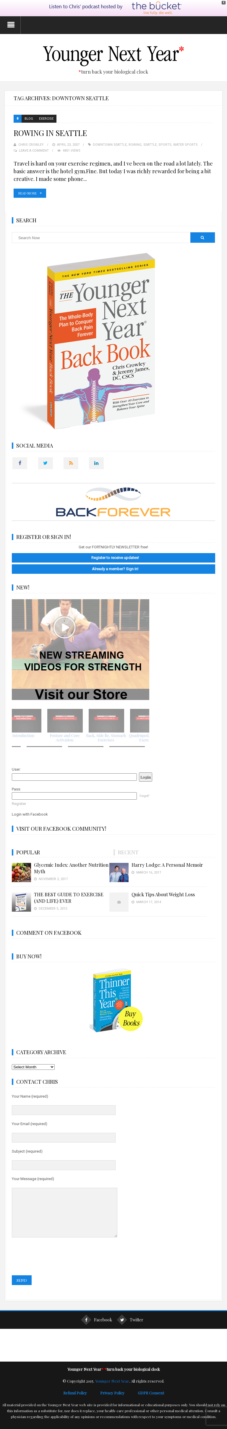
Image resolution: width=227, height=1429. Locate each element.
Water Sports (185, 144)
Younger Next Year (112, 1389)
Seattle (150, 144)
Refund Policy (81, 1401)
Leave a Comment (34, 150)
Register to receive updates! (115, 557)
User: (16, 769)
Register (19, 803)
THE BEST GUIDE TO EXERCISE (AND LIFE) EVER (68, 897)
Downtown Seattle (110, 144)
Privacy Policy (119, 1401)
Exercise (46, 118)
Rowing (135, 144)
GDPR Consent (151, 1401)
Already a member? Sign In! (115, 568)
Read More (27, 192)
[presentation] (57, 1264)
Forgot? (144, 795)
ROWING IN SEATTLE (50, 132)
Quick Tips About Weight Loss (163, 894)
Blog (29, 118)
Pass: (16, 788)
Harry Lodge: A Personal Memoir (167, 864)
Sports (164, 144)
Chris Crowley (31, 144)
